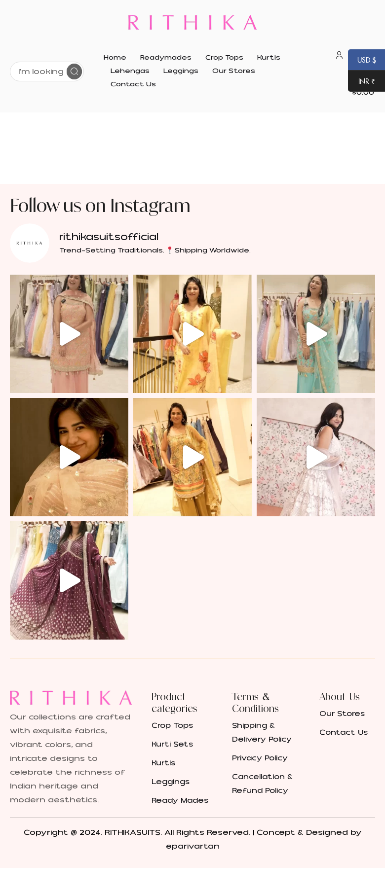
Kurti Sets (172, 744)
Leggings (171, 782)
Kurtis (163, 763)
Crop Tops (172, 725)
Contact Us (343, 732)
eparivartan (193, 846)
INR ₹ (361, 82)
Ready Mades (180, 800)
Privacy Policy (260, 758)
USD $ (362, 61)
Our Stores (342, 714)
